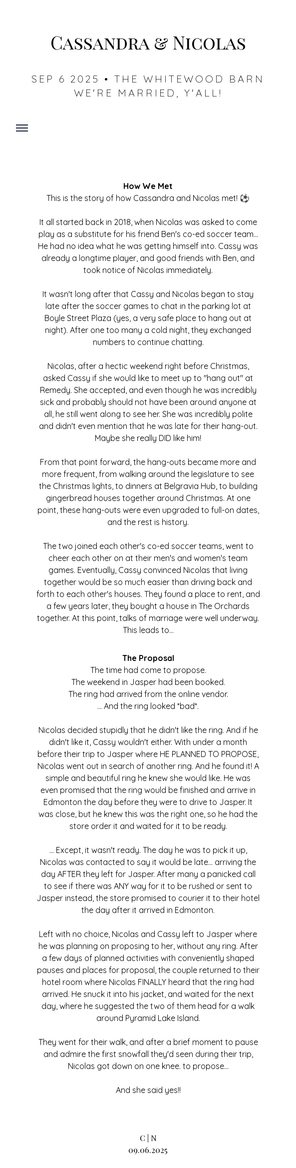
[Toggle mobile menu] (22, 128)
